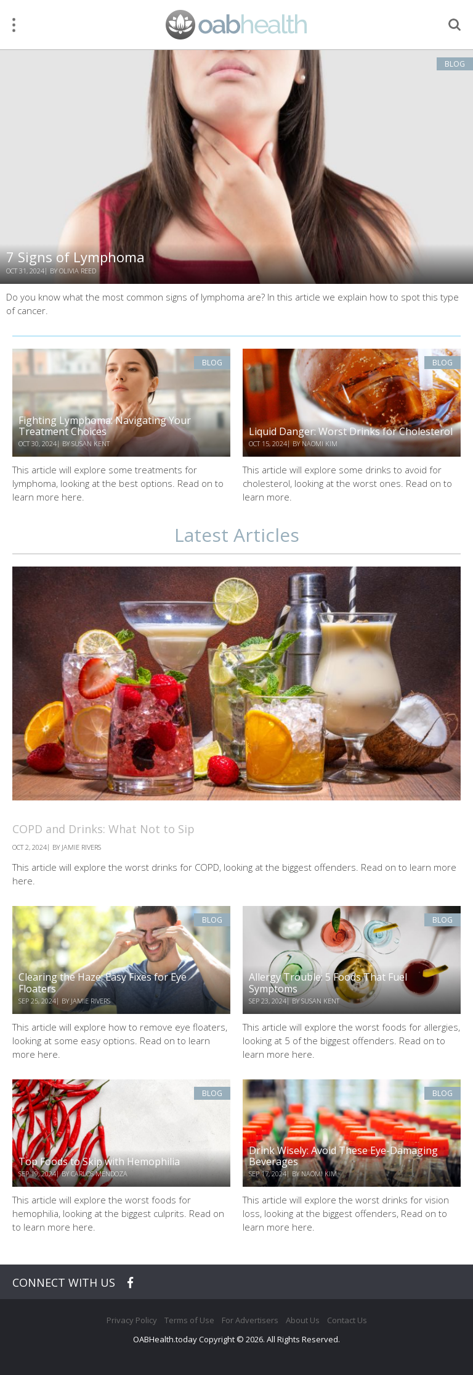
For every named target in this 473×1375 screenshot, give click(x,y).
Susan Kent (90, 443)
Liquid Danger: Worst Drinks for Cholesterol (351, 431)
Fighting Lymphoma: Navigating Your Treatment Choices (104, 425)
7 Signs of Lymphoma (75, 256)
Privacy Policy (132, 1320)
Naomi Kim (320, 443)
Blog (455, 64)
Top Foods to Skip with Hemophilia (99, 1161)
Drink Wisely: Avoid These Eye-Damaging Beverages (343, 1156)
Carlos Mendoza (99, 1173)
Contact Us (347, 1320)
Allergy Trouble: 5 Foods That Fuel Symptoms (328, 982)
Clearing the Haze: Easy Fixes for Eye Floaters (102, 982)
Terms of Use (189, 1320)
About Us (303, 1320)
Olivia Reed (77, 270)
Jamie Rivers (90, 1000)
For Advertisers (250, 1320)
